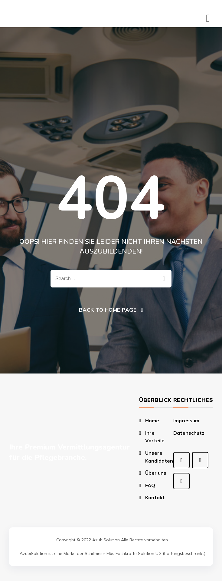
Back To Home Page (108, 310)
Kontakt (155, 497)
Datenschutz (188, 433)
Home (152, 420)
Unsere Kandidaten (159, 457)
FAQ (150, 485)
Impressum (186, 420)
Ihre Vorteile (155, 437)
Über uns (155, 473)
